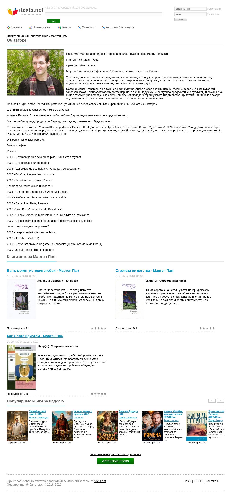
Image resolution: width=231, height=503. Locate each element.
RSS (188, 481)
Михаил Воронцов (38, 417)
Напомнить (213, 14)
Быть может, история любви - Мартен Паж (43, 270)
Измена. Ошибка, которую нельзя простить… (173, 414)
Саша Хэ (78, 417)
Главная (16, 27)
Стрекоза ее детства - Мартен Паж (144, 270)
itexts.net (100, 481)
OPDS (198, 481)
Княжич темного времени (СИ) (83, 412)
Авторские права (115, 461)
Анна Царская (171, 420)
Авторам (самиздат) (120, 27)
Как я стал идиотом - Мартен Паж (35, 336)
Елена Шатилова (128, 417)
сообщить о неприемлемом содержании (115, 454)
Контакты (212, 481)
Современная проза (64, 280)
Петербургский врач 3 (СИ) (37, 412)
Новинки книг (42, 27)
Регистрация (214, 8)
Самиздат (89, 27)
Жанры (66, 27)
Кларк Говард (215, 420)
